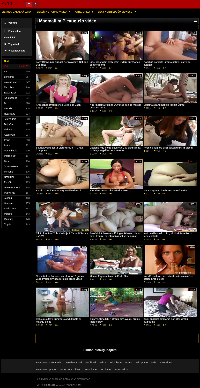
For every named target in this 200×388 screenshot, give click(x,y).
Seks (154, 362)
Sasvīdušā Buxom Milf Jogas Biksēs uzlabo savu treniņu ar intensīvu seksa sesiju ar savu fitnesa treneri (115, 236)
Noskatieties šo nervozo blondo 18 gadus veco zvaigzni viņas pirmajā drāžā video (60, 277)
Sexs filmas (91, 369)
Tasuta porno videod (70, 369)
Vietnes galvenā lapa (16, 11)
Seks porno (141, 362)
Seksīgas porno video (52, 11)
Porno (128, 362)
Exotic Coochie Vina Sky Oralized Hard (58, 190)
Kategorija (83, 11)
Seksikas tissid (74, 362)
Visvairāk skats (14, 50)
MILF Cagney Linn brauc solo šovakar (166, 190)
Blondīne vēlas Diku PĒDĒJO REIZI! (110, 190)
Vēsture (10, 23)
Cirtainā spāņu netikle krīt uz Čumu (164, 105)
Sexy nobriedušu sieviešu (115, 11)
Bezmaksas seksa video (49, 362)
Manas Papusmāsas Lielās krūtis (109, 276)
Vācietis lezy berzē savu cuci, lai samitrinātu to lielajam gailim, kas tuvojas (115, 149)
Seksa (102, 362)
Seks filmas (115, 362)
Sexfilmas (105, 369)
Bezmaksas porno (46, 369)
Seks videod (166, 362)
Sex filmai (90, 362)
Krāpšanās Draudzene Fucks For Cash (58, 105)
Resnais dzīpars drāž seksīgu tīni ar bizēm (168, 147)
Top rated (11, 44)
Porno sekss (121, 369)
